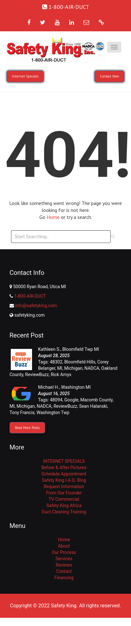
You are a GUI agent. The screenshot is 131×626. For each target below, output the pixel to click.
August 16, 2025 (53, 393)
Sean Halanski (93, 406)
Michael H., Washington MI (64, 387)
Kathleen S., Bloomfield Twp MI (68, 349)
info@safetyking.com (36, 305)
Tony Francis (22, 412)
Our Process (64, 552)
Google (71, 399)
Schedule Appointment (64, 473)
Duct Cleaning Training (64, 511)
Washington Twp (52, 412)
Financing (64, 577)
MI (59, 368)
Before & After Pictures (63, 467)
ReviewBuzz (37, 374)
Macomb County (96, 399)
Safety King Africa (64, 505)
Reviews (64, 564)
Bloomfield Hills (79, 361)
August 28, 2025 (53, 355)
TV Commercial (64, 499)
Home (54, 217)
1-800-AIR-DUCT (30, 296)
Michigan (73, 368)
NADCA (91, 368)
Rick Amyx (61, 374)
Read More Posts (27, 427)
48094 (56, 399)
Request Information (64, 486)
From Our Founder (64, 492)
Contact (64, 571)
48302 (56, 361)
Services (64, 558)
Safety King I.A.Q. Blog (64, 480)
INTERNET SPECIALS (64, 461)
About (64, 546)
